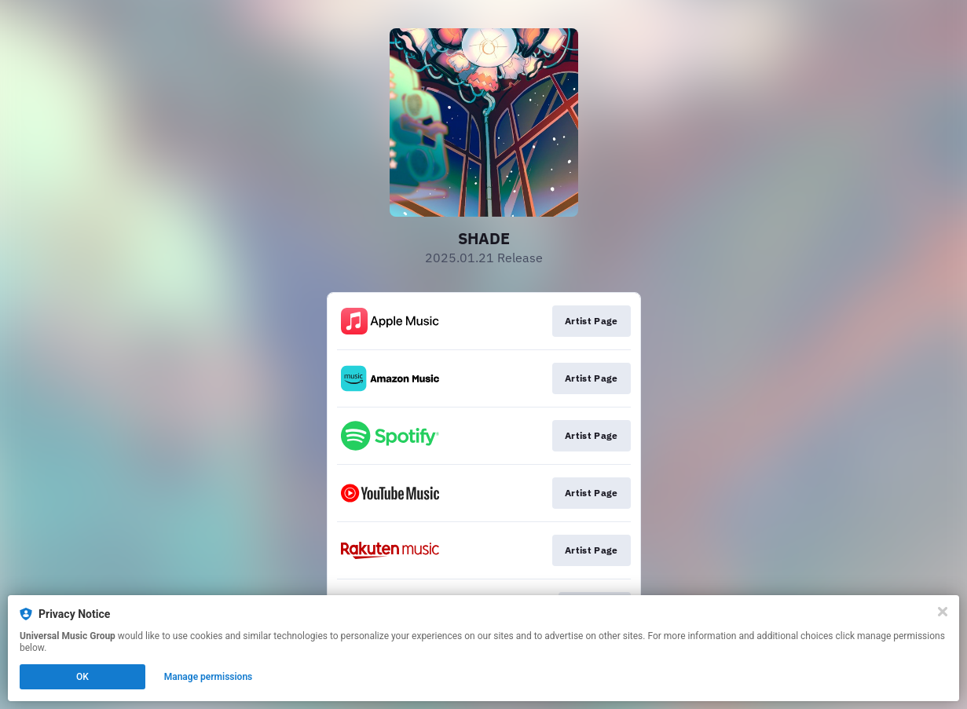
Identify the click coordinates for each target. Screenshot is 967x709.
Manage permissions (208, 676)
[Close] (942, 611)
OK (82, 676)
